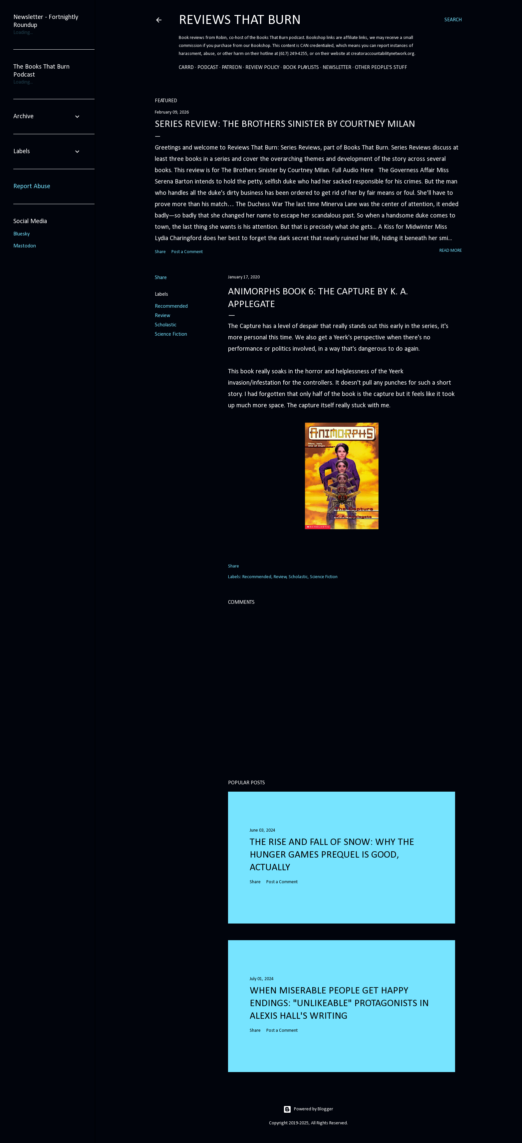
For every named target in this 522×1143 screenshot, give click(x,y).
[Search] (453, 20)
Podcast (207, 67)
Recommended (171, 306)
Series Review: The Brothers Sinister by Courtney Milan (285, 124)
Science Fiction (171, 334)
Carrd (186, 67)
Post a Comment (187, 251)
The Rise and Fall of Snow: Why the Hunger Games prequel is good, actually (332, 855)
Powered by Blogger (308, 1109)
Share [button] (160, 251)
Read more (450, 250)
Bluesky (21, 234)
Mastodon (24, 246)
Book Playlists (301, 67)
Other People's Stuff (381, 67)
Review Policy (262, 67)
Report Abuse (31, 186)
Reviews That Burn (240, 20)
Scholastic (165, 325)
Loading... (23, 32)
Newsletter (337, 67)
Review (162, 315)
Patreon (232, 67)
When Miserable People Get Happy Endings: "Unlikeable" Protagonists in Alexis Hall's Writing (339, 1003)
